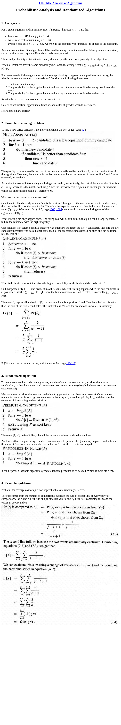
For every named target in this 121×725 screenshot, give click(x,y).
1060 (52, 209)
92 (83, 129)
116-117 (70, 363)
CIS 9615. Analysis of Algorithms (60, 3)
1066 (59, 209)
